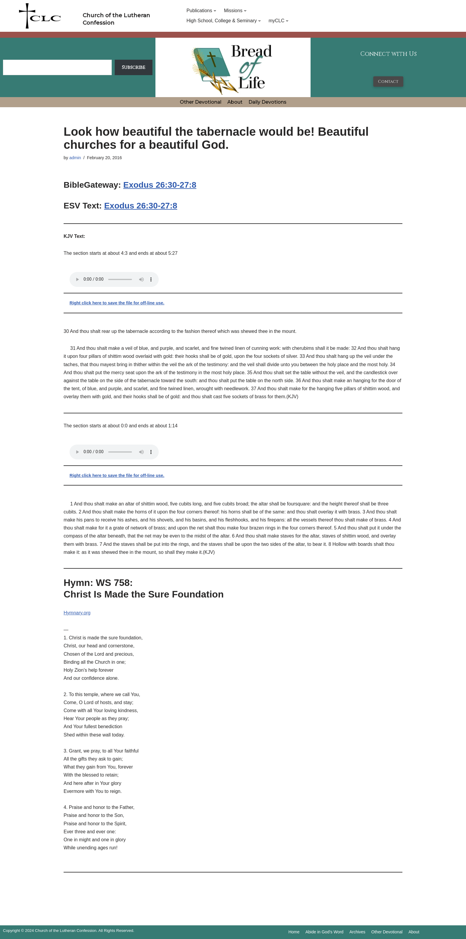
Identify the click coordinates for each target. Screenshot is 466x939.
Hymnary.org (77, 612)
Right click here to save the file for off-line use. (117, 303)
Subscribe (133, 67)
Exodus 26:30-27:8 (159, 184)
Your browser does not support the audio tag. (114, 279)
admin (75, 157)
